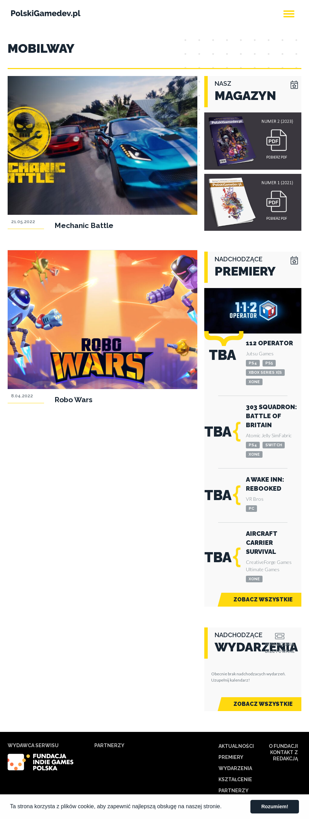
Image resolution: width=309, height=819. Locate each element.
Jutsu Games (260, 353)
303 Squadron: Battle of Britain (271, 416)
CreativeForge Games (269, 562)
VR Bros (255, 499)
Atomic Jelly (258, 435)
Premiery (230, 757)
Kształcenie (235, 779)
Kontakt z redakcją (284, 755)
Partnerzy (233, 790)
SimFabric (282, 435)
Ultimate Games (263, 569)
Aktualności (236, 746)
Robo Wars (73, 399)
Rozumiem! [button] (274, 806)
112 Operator (269, 343)
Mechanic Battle (83, 225)
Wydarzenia (235, 768)
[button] (224, 807)
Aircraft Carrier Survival (261, 542)
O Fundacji (283, 746)
